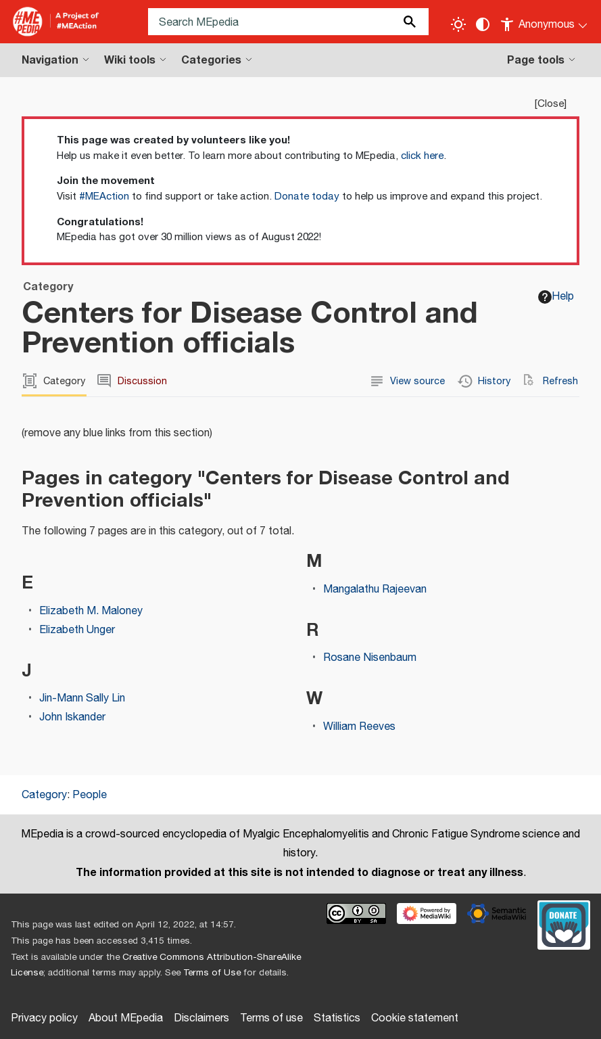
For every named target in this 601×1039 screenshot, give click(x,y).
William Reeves (359, 726)
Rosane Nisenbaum (369, 657)
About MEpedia (126, 1018)
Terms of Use (212, 972)
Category (44, 795)
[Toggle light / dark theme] (458, 24)
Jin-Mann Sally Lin (82, 698)
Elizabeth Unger (77, 630)
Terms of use (271, 1018)
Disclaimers (201, 1018)
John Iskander (72, 717)
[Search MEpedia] (288, 21)
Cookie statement (414, 1018)
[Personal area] (544, 22)
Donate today (306, 196)
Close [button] (550, 104)
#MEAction (104, 196)
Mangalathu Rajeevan (375, 589)
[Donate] (563, 923)
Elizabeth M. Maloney (91, 611)
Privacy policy (44, 1018)
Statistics (337, 1018)
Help (556, 296)
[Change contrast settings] (483, 24)
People (89, 795)
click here (422, 156)
